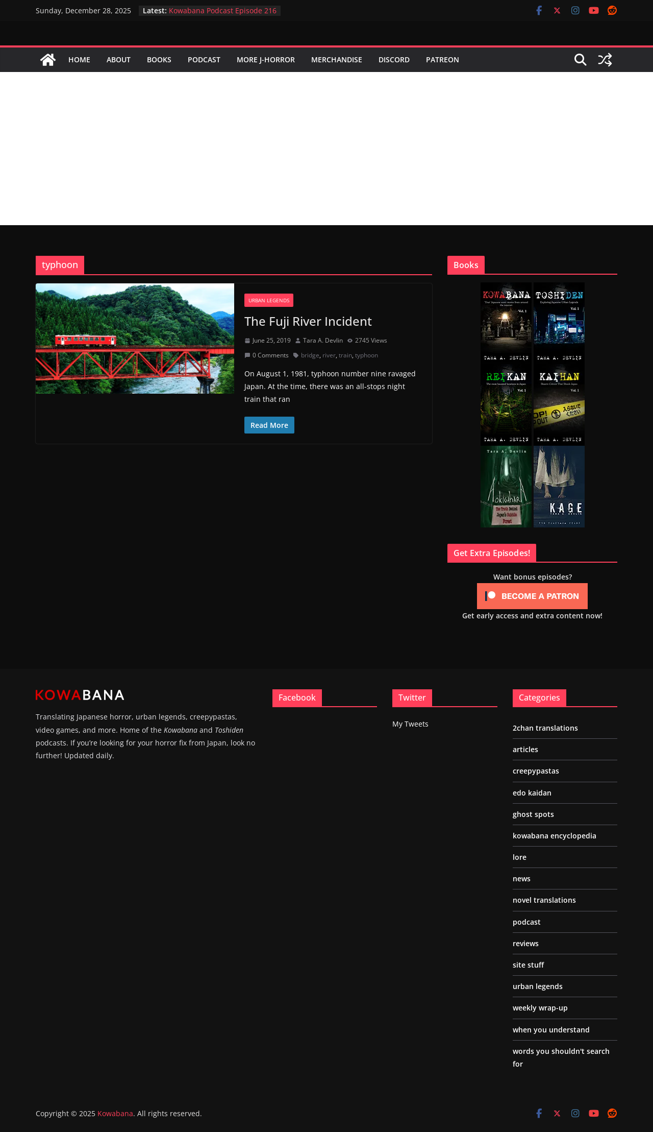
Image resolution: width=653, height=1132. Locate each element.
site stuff (528, 965)
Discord (394, 59)
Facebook (297, 697)
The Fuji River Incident (308, 320)
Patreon (442, 59)
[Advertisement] (326, 148)
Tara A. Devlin (323, 340)
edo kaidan (532, 793)
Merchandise (336, 59)
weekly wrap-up (540, 1008)
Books (159, 59)
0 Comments (266, 355)
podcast (527, 922)
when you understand (551, 1029)
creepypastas (536, 771)
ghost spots (533, 814)
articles (525, 749)
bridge (310, 355)
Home (79, 59)
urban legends (268, 300)
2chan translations (545, 728)
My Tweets (410, 724)
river (329, 355)
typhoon (366, 355)
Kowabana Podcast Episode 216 (223, 10)
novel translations (544, 900)
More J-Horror (266, 59)
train (345, 355)
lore (519, 857)
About (119, 59)
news (522, 878)
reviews (526, 943)
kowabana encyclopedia (554, 835)
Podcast (204, 59)
